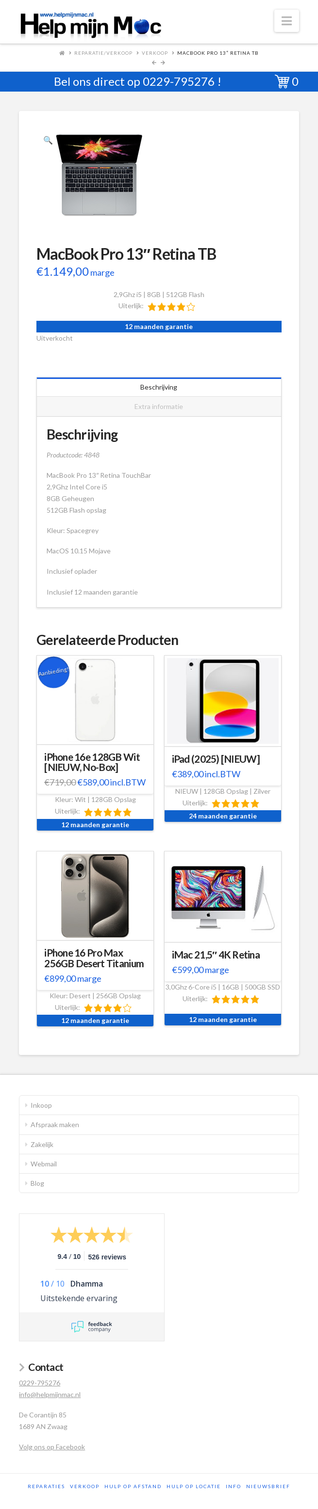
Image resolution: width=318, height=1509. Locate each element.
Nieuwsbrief (268, 1486)
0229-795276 (179, 81)
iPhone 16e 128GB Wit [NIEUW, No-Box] (92, 762)
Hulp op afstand (133, 1486)
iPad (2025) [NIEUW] (216, 759)
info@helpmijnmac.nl (50, 1394)
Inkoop (41, 1105)
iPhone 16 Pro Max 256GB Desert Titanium (94, 958)
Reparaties (46, 1486)
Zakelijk (42, 1144)
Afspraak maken (55, 1124)
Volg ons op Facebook (52, 1447)
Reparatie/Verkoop (103, 53)
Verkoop (155, 53)
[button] (286, 21)
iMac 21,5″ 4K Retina (216, 954)
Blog (37, 1183)
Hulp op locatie (194, 1486)
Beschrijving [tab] (158, 387)
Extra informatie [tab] (158, 406)
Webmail (44, 1164)
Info (233, 1486)
